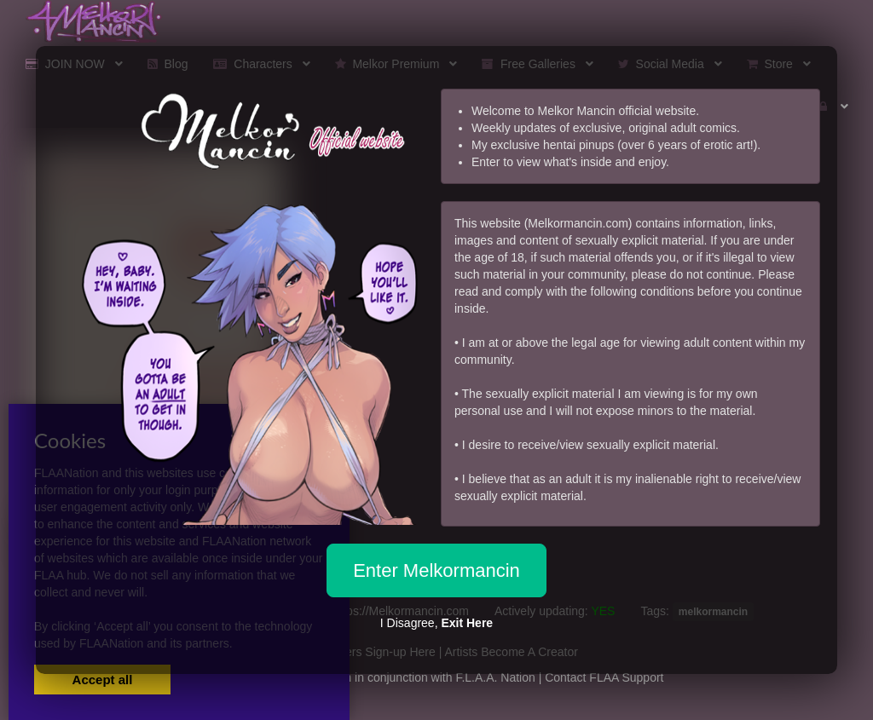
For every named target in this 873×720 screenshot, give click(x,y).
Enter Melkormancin (436, 570)
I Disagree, (436, 623)
